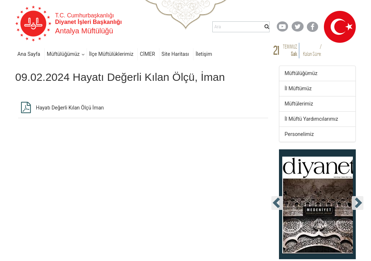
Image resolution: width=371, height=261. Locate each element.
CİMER (147, 54)
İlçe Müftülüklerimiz (111, 54)
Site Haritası (175, 54)
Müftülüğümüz (63, 54)
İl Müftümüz (298, 88)
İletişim (204, 54)
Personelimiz (299, 134)
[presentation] (277, 203)
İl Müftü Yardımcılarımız (311, 119)
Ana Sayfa (28, 54)
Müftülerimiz (299, 104)
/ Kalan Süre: (312, 50)
